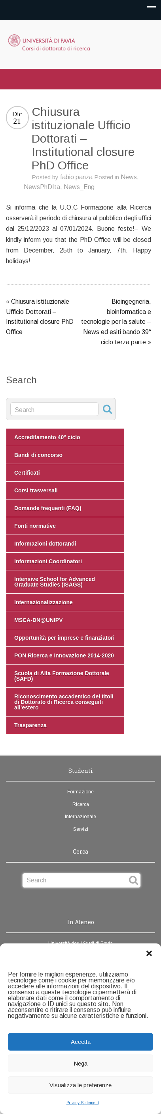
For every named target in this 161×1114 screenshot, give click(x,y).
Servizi (80, 829)
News (129, 177)
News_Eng (79, 187)
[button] (149, 953)
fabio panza (76, 177)
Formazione (80, 792)
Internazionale (80, 816)
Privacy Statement (82, 1103)
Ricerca (80, 804)
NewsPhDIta (42, 187)
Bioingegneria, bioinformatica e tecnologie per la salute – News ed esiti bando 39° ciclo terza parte (116, 321)
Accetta (81, 1041)
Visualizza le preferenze (80, 1085)
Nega (80, 1063)
